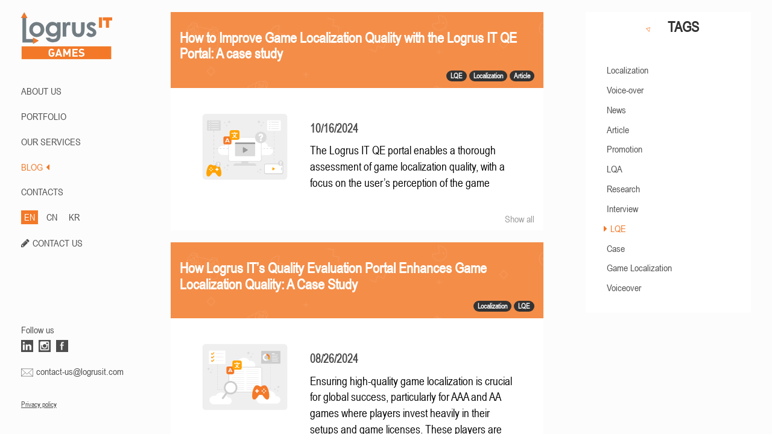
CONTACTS (42, 191)
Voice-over (625, 89)
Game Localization (639, 267)
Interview (622, 208)
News (616, 109)
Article (618, 129)
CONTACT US (58, 242)
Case (616, 248)
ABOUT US (41, 91)
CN (51, 217)
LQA (614, 168)
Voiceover (624, 287)
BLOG (35, 167)
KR (74, 217)
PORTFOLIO (43, 116)
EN (29, 217)
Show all (519, 218)
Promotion (624, 148)
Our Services (51, 141)
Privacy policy (39, 404)
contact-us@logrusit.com (80, 371)
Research (623, 188)
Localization (627, 69)
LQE (618, 228)
